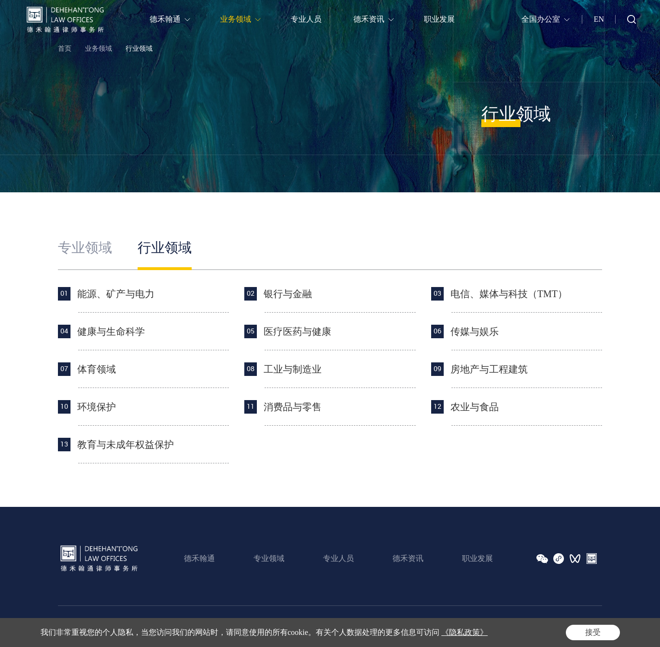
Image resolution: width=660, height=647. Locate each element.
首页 (64, 48)
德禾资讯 (408, 558)
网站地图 (588, 626)
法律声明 (515, 626)
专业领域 (85, 247)
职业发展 (477, 558)
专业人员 (338, 558)
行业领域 (139, 48)
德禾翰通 (199, 558)
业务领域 (98, 48)
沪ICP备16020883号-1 (203, 626)
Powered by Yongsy (265, 626)
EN (599, 19)
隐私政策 (551, 626)
